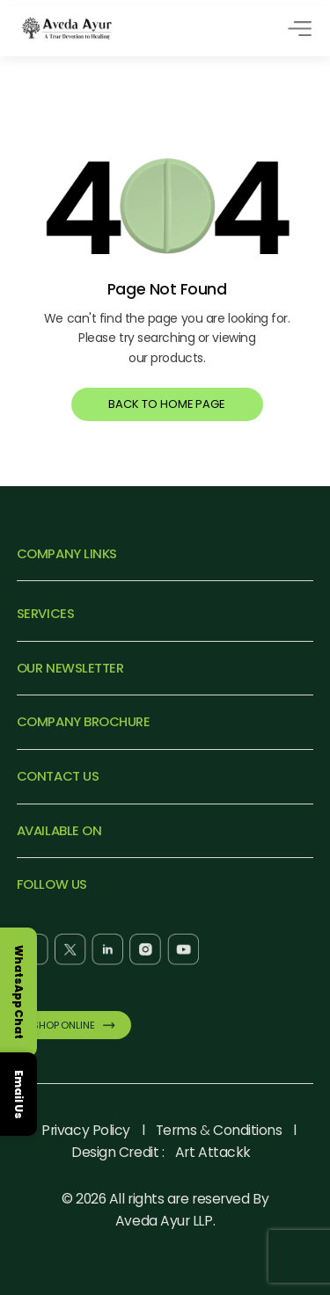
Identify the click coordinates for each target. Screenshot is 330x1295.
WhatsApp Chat (18, 992)
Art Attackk (213, 1152)
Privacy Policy (85, 1130)
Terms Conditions (219, 1130)
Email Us (18, 1094)
